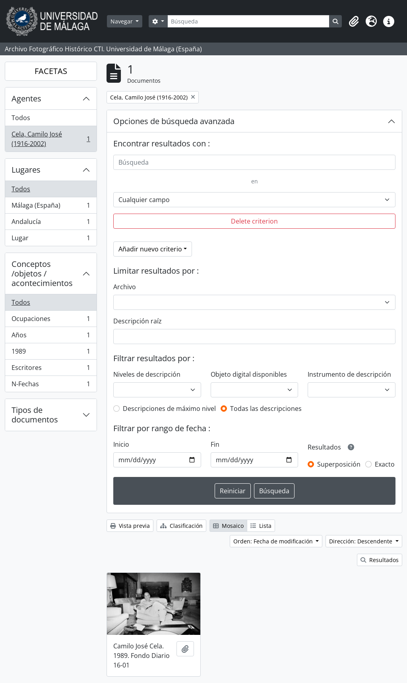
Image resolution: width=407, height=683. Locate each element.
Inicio (121, 444)
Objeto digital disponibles (249, 374)
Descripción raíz (137, 321)
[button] (353, 21)
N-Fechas (50, 385)
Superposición (338, 464)
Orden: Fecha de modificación (273, 541)
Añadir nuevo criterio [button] (150, 249)
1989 (50, 353)
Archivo (124, 286)
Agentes (26, 98)
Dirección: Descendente (361, 541)
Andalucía (50, 223)
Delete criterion (254, 221)
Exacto (385, 464)
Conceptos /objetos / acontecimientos (42, 273)
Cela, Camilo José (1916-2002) (50, 139)
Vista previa (130, 525)
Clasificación (181, 525)
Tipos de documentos (35, 415)
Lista (260, 525)
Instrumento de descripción (349, 374)
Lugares (26, 169)
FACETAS (51, 71)
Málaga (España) (50, 207)
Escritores (50, 369)
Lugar (50, 239)
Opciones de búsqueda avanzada (174, 121)
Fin (215, 444)
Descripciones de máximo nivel (169, 408)
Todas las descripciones (266, 408)
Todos (21, 117)
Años (50, 336)
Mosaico (228, 525)
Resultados (379, 560)
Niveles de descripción (146, 374)
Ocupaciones (50, 320)
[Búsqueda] (248, 21)
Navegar (122, 21)
